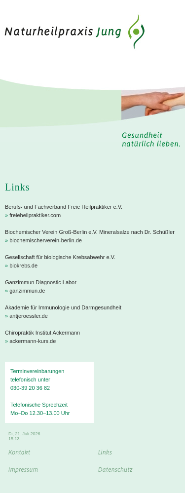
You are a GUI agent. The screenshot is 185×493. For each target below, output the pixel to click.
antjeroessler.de (28, 316)
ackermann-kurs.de (32, 341)
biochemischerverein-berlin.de (45, 240)
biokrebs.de (23, 265)
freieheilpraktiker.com (35, 215)
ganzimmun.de (27, 291)
